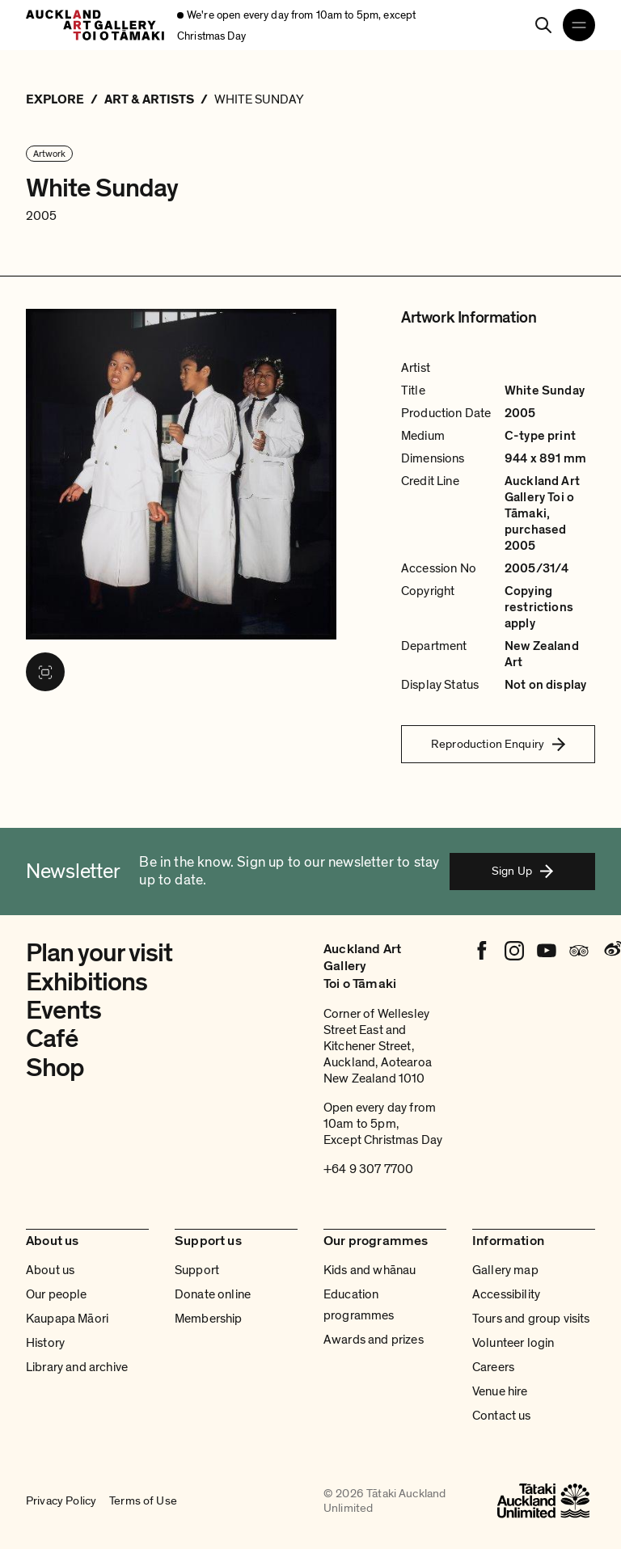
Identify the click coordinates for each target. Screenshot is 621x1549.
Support (197, 1270)
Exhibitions (86, 982)
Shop (55, 1068)
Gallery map (505, 1270)
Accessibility (506, 1294)
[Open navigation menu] (579, 25)
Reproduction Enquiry (498, 744)
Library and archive (77, 1367)
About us (50, 1270)
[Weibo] (611, 950)
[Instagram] (514, 950)
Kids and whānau (369, 1270)
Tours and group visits (531, 1318)
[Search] (543, 25)
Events (63, 1010)
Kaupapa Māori (67, 1318)
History (45, 1343)
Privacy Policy (61, 1500)
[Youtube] (546, 950)
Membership (209, 1318)
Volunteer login (513, 1343)
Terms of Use (143, 1500)
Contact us (501, 1415)
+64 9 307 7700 (368, 1169)
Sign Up (522, 871)
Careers (493, 1367)
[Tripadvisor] (579, 950)
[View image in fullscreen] (45, 671)
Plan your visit (99, 953)
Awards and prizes (373, 1340)
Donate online (213, 1294)
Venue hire (500, 1391)
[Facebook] (482, 950)
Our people (56, 1294)
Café (52, 1039)
